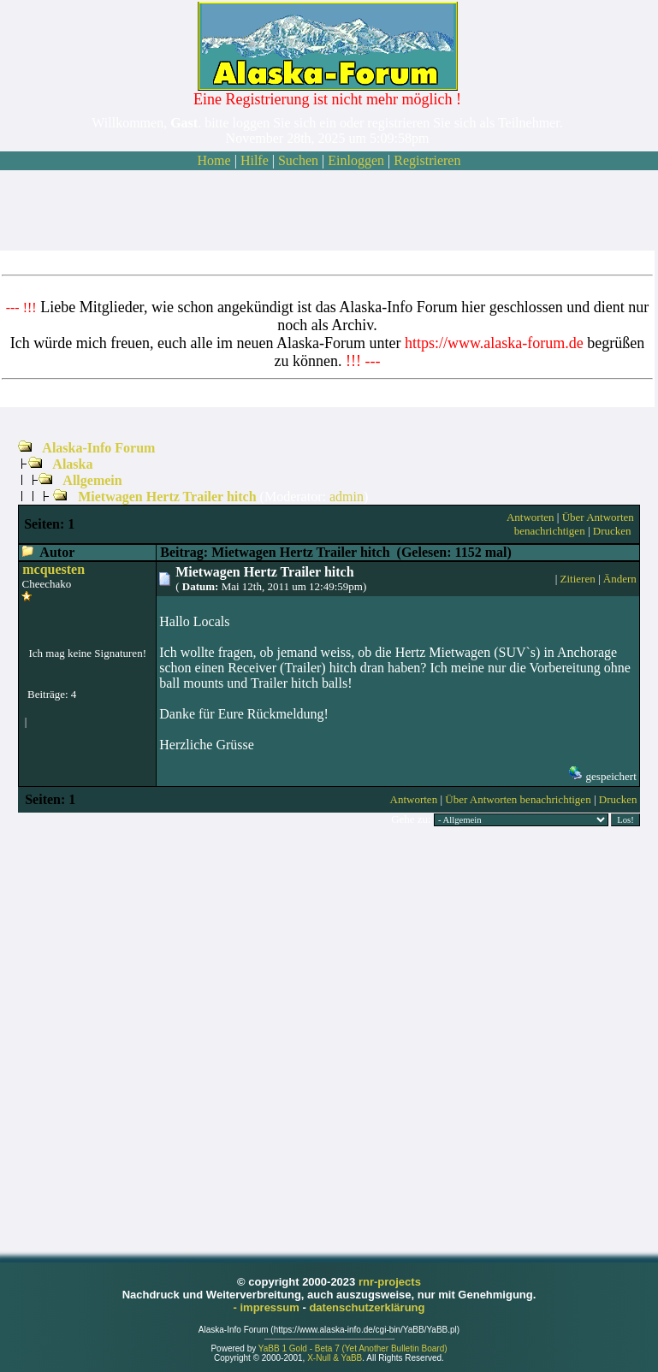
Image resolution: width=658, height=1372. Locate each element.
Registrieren (427, 160)
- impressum (268, 1307)
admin (346, 496)
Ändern (620, 578)
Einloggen (356, 160)
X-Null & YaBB (334, 1358)
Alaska (72, 464)
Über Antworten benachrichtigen (574, 524)
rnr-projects (390, 1281)
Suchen (298, 160)
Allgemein (92, 480)
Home (214, 160)
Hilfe (254, 160)
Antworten (530, 517)
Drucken (612, 530)
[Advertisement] (327, 210)
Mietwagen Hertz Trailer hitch (167, 496)
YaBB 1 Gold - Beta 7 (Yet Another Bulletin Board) (353, 1348)
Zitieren (578, 578)
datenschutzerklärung (366, 1307)
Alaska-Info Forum (98, 448)
